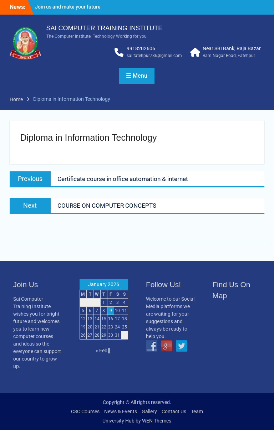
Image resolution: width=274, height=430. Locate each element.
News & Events (120, 411)
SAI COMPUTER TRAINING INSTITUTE (104, 28)
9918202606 (141, 48)
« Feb (101, 350)
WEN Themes (156, 421)
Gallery (149, 411)
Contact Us (174, 411)
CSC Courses (85, 411)
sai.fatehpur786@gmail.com (154, 55)
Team (197, 411)
